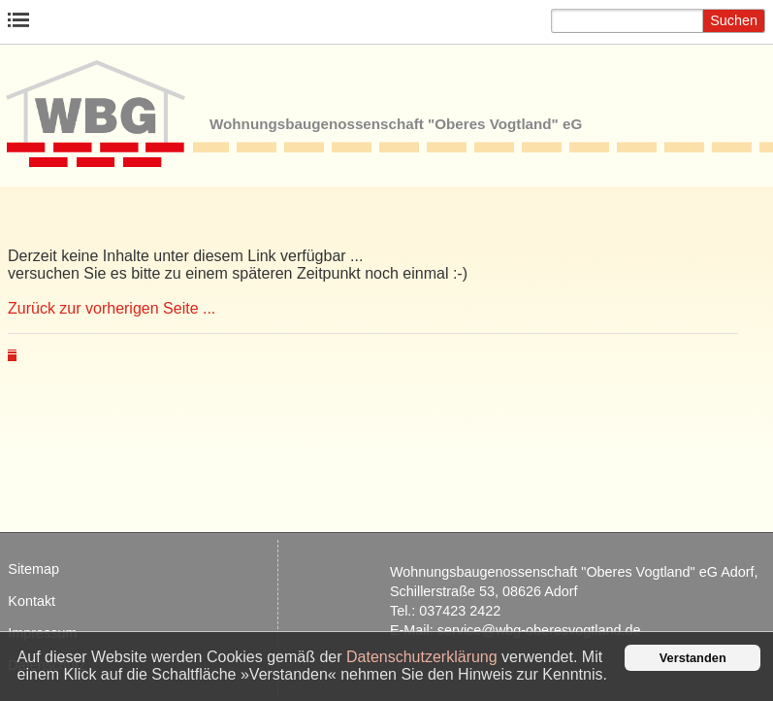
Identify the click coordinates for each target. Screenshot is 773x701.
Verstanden (693, 658)
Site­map (33, 569)
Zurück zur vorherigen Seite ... (111, 308)
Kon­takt (31, 601)
